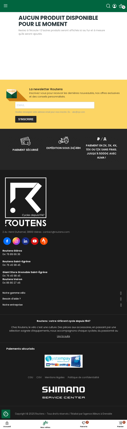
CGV (39, 377)
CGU (30, 377)
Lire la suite (63, 336)
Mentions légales (55, 377)
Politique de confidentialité (83, 377)
